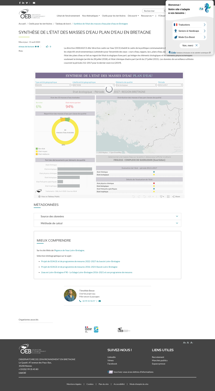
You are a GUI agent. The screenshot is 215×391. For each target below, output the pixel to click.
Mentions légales (74, 384)
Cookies (90, 384)
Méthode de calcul (110, 223)
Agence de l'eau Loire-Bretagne (69, 250)
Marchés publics (160, 360)
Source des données (110, 216)
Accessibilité (119, 384)
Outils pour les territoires (114, 15)
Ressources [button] (146, 15)
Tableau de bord (63, 23)
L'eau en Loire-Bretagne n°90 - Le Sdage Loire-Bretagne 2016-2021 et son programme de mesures (86, 272)
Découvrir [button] (132, 15)
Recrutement (158, 357)
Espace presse (158, 363)
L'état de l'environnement (68, 15)
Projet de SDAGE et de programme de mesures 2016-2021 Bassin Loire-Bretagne (79, 266)
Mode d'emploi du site (139, 384)
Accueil (22, 23)
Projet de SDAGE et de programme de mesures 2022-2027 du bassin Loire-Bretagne (80, 261)
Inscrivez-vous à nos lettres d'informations (131, 372)
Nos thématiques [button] (90, 15)
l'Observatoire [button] (165, 15)
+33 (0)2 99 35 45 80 (28, 369)
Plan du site (104, 384)
